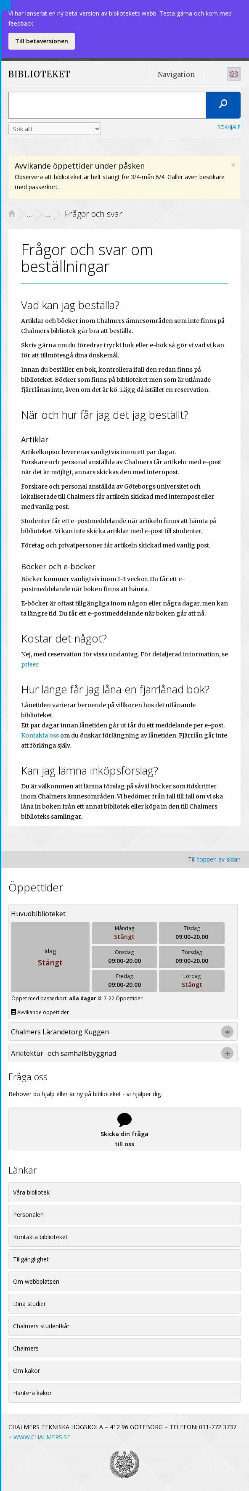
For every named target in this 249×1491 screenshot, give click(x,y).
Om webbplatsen (36, 1281)
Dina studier (29, 1304)
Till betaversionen (41, 41)
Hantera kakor (32, 1393)
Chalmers (26, 1348)
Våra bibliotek (31, 1192)
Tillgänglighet (31, 1259)
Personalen (28, 1215)
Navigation (176, 74)
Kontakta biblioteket (40, 1237)
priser (30, 664)
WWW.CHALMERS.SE (41, 1437)
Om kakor (26, 1371)
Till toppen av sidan (214, 859)
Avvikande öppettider (40, 1012)
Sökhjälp (229, 127)
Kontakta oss (40, 735)
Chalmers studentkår (41, 1326)
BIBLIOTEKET (31, 74)
